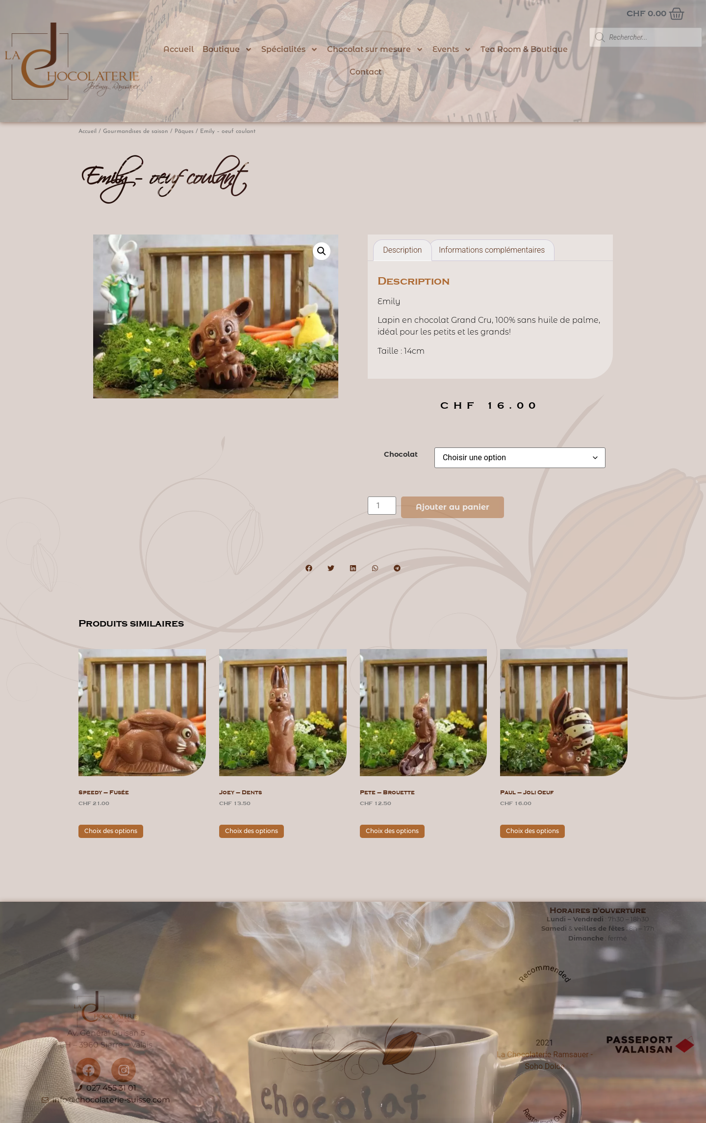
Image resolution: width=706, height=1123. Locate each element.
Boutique (227, 49)
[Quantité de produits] (382, 505)
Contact (365, 72)
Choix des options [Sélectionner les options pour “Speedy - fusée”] (110, 831)
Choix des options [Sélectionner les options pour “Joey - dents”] (251, 831)
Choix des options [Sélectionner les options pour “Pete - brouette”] (392, 831)
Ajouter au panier (452, 507)
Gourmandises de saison (135, 131)
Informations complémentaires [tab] (492, 250)
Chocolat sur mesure (375, 49)
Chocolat (401, 454)
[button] (321, 251)
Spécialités (289, 49)
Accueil (178, 49)
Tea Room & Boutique (524, 49)
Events (452, 49)
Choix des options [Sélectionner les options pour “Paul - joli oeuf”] (532, 831)
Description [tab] (402, 250)
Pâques (184, 131)
